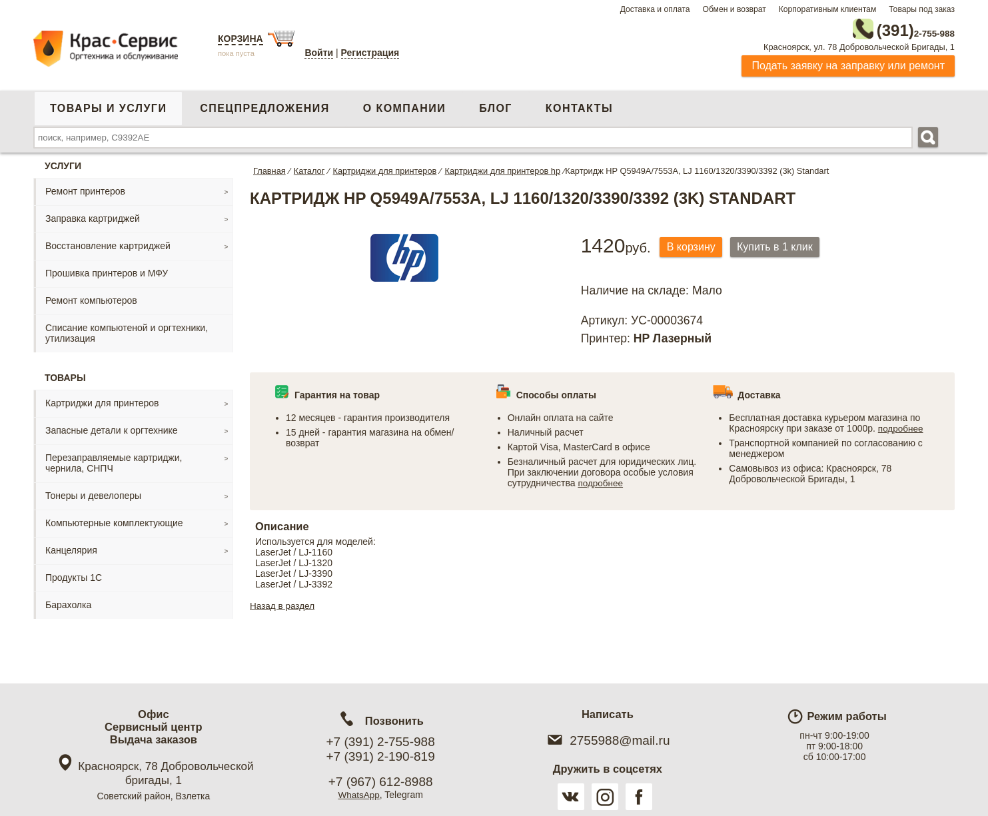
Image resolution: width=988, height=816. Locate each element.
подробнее (601, 481)
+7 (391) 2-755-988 (380, 742)
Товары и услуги (108, 105)
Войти (318, 52)
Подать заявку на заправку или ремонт (848, 63)
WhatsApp (358, 794)
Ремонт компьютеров (91, 297)
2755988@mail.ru (607, 740)
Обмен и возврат (733, 9)
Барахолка (68, 602)
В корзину (694, 244)
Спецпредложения (264, 105)
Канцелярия (71, 547)
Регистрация (370, 52)
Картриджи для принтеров (102, 400)
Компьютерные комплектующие (114, 520)
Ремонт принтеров (85, 188)
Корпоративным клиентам (828, 9)
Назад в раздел (283, 610)
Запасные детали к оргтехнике (111, 427)
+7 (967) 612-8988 (380, 782)
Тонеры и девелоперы (93, 493)
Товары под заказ (922, 9)
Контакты (579, 105)
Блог (495, 105)
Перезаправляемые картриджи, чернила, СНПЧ (113, 460)
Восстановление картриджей (108, 243)
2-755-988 (887, 28)
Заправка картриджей (92, 215)
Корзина (240, 38)
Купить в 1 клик (784, 244)
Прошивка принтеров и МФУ (106, 270)
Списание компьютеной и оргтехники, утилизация (126, 330)
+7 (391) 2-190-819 (380, 756)
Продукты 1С (73, 575)
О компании (404, 105)
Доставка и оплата (655, 9)
